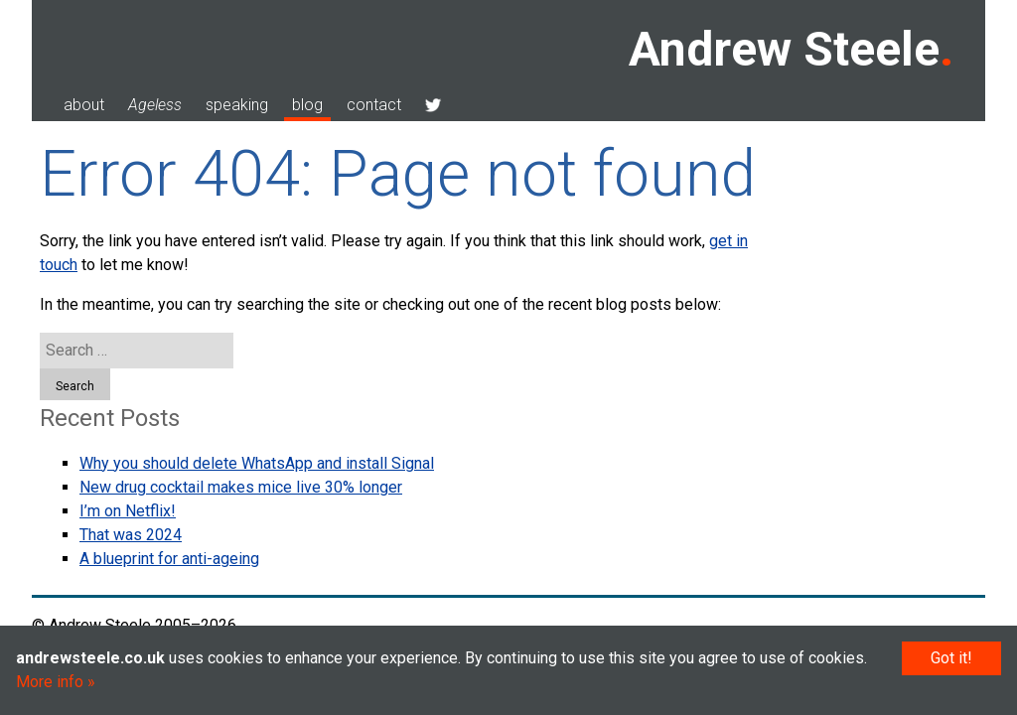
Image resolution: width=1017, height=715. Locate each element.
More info (49, 681)
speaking (237, 104)
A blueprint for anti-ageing (169, 558)
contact (374, 104)
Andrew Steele (784, 49)
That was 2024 (130, 534)
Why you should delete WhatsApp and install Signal (256, 463)
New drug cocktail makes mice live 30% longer (240, 487)
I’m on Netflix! (127, 510)
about (84, 104)
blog (307, 104)
